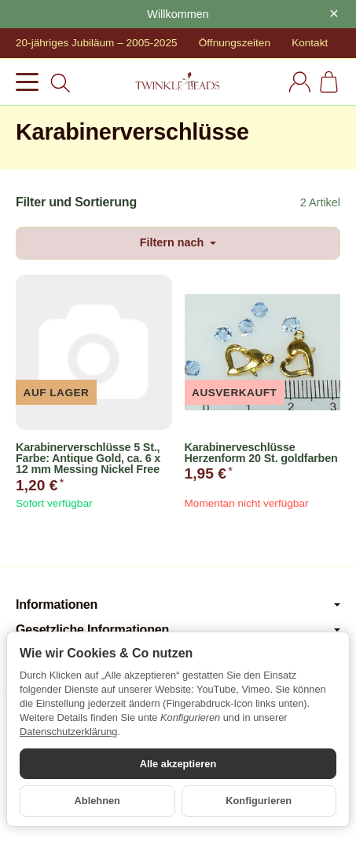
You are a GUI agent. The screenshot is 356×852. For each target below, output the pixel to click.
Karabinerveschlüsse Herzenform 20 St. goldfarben (261, 453)
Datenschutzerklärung (68, 731)
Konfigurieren (259, 800)
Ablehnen (97, 800)
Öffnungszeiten (234, 43)
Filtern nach (178, 242)
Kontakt (310, 43)
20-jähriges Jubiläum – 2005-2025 (97, 43)
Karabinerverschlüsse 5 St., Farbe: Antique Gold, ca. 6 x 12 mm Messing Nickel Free (88, 458)
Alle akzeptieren (178, 764)
